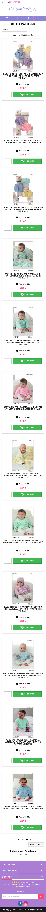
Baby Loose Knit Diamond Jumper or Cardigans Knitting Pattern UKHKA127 (23, 541)
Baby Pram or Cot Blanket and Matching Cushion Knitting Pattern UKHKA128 (23, 475)
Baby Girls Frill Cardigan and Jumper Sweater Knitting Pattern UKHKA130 (23, 408)
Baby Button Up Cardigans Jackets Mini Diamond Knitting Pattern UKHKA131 (23, 342)
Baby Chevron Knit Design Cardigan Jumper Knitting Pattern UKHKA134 (23, 141)
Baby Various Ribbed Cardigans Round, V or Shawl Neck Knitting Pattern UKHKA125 (23, 675)
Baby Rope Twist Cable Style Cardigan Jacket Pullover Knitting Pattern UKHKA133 (23, 209)
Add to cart (27, 94)
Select (15, 30)
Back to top (36, 844)
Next (29, 839)
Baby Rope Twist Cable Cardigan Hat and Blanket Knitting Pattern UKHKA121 (23, 807)
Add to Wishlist (23, 84)
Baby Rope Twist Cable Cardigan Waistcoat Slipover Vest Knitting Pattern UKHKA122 (23, 742)
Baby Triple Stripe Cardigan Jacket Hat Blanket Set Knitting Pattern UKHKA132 (23, 276)
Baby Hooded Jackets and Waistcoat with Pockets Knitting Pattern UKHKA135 (23, 76)
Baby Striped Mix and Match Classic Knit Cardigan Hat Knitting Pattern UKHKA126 (23, 609)
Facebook (23, 854)
